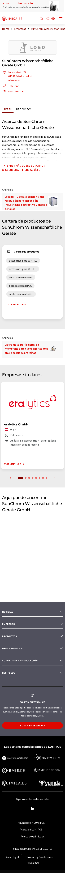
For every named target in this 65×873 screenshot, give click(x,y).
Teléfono (10, 86)
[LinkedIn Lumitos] (32, 809)
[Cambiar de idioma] (53, 19)
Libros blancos (12, 648)
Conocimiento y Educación (20, 660)
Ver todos (16, 304)
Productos (24, 109)
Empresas (8, 624)
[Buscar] (41, 19)
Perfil (7, 109)
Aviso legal (12, 857)
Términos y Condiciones (39, 857)
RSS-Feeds (8, 673)
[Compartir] (47, 19)
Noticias (7, 612)
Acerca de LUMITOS (31, 829)
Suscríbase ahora (32, 725)
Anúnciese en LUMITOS (31, 822)
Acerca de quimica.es (33, 836)
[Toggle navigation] (60, 19)
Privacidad (33, 862)
